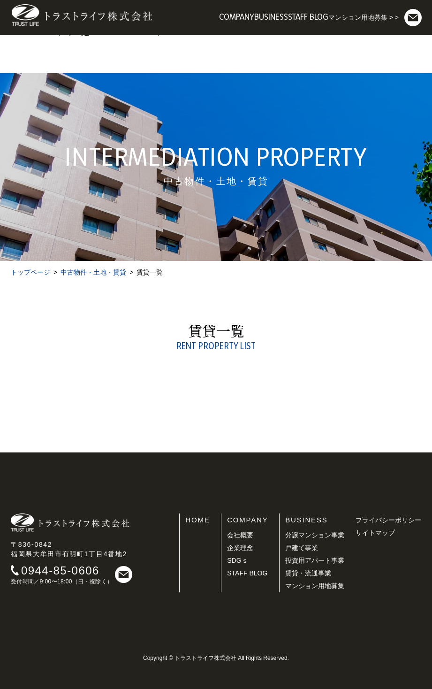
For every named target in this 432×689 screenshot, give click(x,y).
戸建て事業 (301, 547)
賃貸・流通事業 (308, 573)
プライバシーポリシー (388, 520)
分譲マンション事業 (314, 535)
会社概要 (240, 535)
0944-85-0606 (60, 570)
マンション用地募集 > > (363, 17)
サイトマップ (375, 532)
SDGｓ (237, 560)
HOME (197, 520)
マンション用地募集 (314, 585)
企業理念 (240, 547)
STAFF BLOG (247, 573)
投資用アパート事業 (314, 560)
